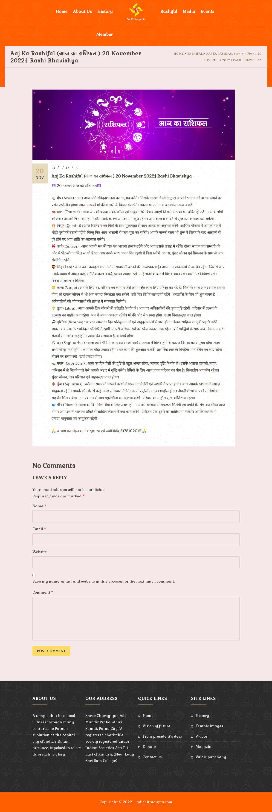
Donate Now (172, 34)
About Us (82, 11)
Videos (202, 736)
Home (61, 11)
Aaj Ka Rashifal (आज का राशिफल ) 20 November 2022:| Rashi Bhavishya (123, 176)
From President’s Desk (162, 736)
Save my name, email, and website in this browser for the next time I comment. (103, 581)
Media (189, 11)
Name (39, 505)
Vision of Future (156, 725)
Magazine (205, 746)
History (105, 11)
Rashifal (168, 11)
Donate (149, 746)
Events (207, 11)
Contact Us (152, 756)
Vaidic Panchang (211, 756)
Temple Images (209, 725)
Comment (42, 592)
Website (39, 551)
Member (104, 34)
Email (39, 528)
